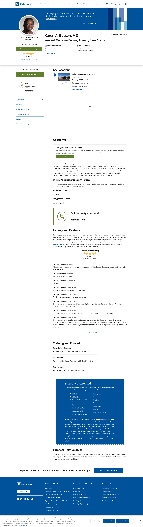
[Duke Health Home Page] (25, 484)
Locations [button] (69, 4)
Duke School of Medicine (109, 494)
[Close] (140, 521)
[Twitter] (28, 499)
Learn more (71, 153)
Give (112, 4)
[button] (74, 393)
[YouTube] (32, 499)
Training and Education (23, 114)
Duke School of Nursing (109, 498)
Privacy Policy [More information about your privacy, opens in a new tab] (23, 525)
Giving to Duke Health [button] (107, 470)
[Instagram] (21, 499)
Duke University (107, 501)
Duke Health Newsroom (80, 498)
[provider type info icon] (126, 35)
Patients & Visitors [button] (83, 4)
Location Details (50, 54)
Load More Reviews (90, 332)
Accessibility (49, 488)
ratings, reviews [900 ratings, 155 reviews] (29, 60)
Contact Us (23, 491)
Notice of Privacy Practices (53, 498)
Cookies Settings (96, 521)
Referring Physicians (79, 504)
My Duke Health (100, 4)
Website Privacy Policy (52, 510)
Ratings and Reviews (22, 109)
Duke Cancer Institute (108, 488)
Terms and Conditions (52, 507)
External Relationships (23, 124)
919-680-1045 (78, 219)
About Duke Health (79, 488)
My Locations (20, 99)
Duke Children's (107, 491)
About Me (19, 104)
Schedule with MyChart (27, 49)
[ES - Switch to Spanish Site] (124, 3)
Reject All (109, 521)
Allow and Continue (65, 157)
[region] (71, 521)
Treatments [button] (57, 4)
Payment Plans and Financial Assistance (57, 501)
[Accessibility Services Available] (62, 83)
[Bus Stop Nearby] (66, 83)
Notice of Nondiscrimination (53, 494)
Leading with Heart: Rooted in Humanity (57, 491)
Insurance (19, 119)
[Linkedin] (25, 499)
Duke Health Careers (80, 494)
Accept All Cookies (122, 521)
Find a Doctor (45, 4)
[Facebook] (18, 499)
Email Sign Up (77, 501)
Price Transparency (51, 504)
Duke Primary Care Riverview (83, 74)
